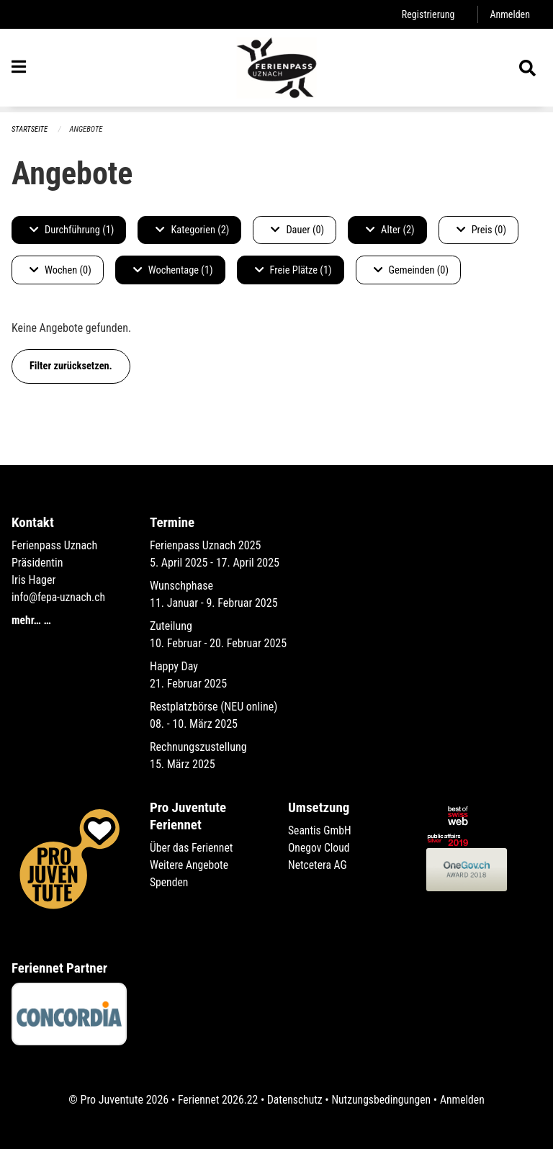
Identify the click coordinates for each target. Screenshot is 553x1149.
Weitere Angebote (190, 865)
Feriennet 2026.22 (215, 1100)
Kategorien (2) (192, 230)
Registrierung (427, 14)
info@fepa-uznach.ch (59, 597)
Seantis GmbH (320, 830)
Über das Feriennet (192, 848)
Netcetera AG (318, 865)
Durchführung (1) (72, 230)
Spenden (169, 882)
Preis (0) (481, 230)
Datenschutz (294, 1100)
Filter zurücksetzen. (71, 366)
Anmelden (509, 14)
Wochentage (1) (173, 270)
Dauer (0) (297, 230)
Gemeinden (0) (411, 270)
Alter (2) (390, 230)
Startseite (30, 129)
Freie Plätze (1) (293, 270)
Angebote (87, 129)
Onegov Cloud (319, 848)
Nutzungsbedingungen (382, 1100)
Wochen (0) (60, 270)
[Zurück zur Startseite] (276, 70)
